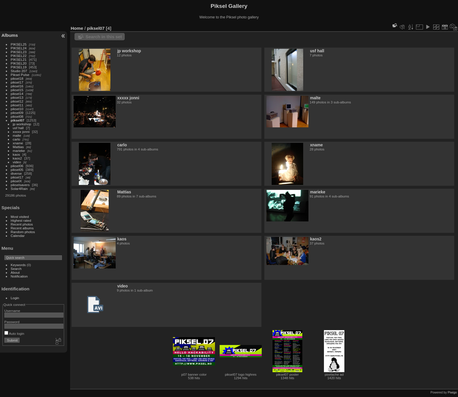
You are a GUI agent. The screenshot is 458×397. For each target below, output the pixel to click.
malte (17, 135)
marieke (19, 150)
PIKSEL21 (19, 59)
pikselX (16, 181)
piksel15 (17, 90)
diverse (16, 173)
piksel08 (17, 116)
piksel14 (17, 94)
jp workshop (22, 124)
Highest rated (21, 220)
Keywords (18, 265)
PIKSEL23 (19, 52)
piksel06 (17, 166)
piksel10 (17, 109)
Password (12, 322)
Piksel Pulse (20, 75)
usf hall (18, 128)
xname (18, 143)
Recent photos (22, 224)
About (15, 272)
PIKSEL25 (19, 44)
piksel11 (17, 105)
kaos (16, 154)
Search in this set (104, 36)
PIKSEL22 (19, 56)
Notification (19, 276)
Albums (9, 35)
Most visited (20, 217)
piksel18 (17, 78)
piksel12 (17, 101)
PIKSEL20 (19, 63)
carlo (16, 139)
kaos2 (17, 158)
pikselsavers (20, 185)
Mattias (18, 147)
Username (12, 311)
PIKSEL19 (19, 67)
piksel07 (17, 120)
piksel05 (17, 169)
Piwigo (452, 392)
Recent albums (22, 228)
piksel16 (17, 86)
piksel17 (17, 82)
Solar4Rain (19, 188)
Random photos (23, 232)
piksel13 (17, 97)
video (17, 162)
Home (77, 28)
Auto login (14, 333)
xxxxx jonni (21, 132)
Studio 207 (19, 71)
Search (16, 269)
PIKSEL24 (19, 48)
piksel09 (17, 113)
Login (15, 298)
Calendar (18, 235)
